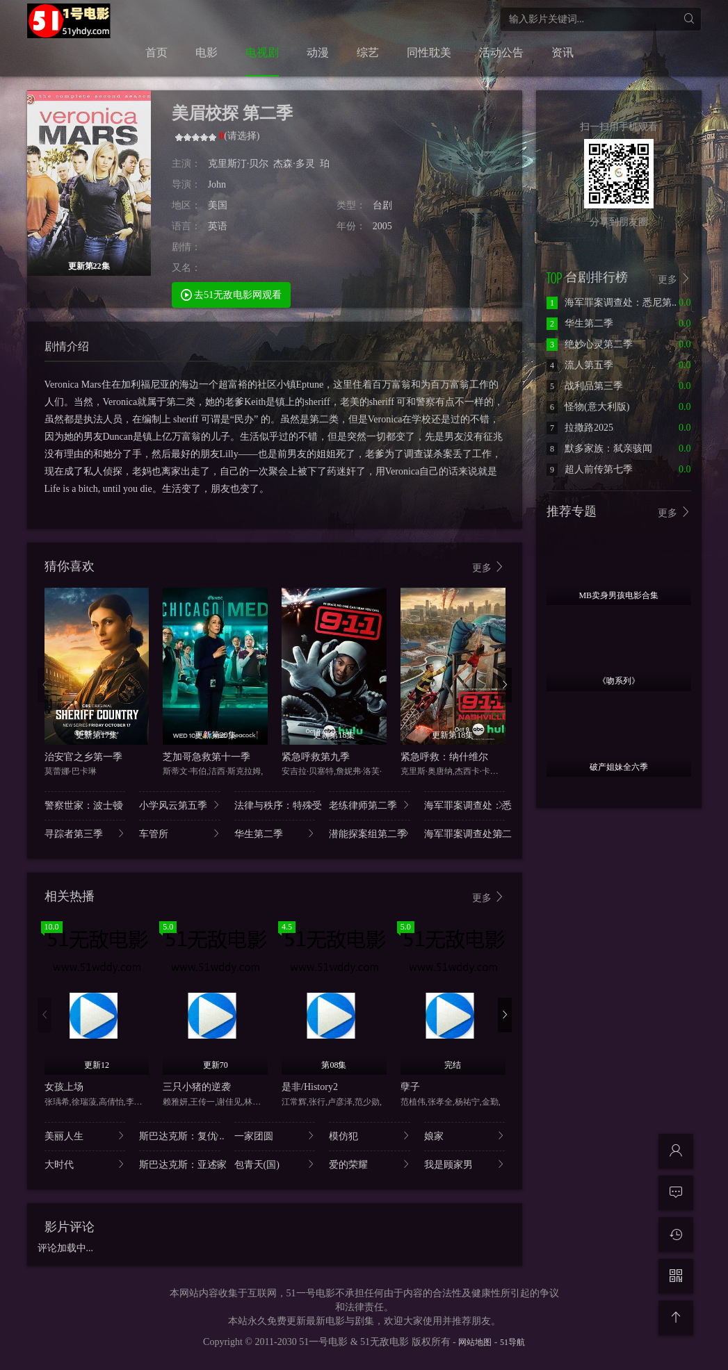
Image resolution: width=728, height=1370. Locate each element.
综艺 (368, 52)
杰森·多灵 (294, 163)
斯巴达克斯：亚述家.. (179, 1164)
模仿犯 (369, 1135)
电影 (206, 52)
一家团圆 (275, 1135)
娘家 (464, 1135)
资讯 (562, 52)
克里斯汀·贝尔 (238, 163)
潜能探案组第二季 (369, 833)
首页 (156, 52)
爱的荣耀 (369, 1164)
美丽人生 (85, 1135)
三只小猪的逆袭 (197, 1087)
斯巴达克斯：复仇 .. (179, 1135)
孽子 (410, 1087)
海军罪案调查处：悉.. (464, 805)
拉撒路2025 (580, 427)
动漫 (318, 52)
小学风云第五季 (179, 805)
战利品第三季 (585, 386)
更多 (488, 567)
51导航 (512, 1342)
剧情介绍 (67, 346)
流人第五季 (580, 365)
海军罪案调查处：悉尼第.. (612, 302)
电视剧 (262, 52)
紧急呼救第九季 (316, 757)
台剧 (382, 205)
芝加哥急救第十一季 (206, 757)
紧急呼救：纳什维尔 (444, 757)
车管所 (179, 833)
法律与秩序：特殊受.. (275, 805)
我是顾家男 (464, 1164)
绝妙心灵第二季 (590, 344)
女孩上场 (64, 1087)
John (217, 184)
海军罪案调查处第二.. (464, 833)
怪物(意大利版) (588, 407)
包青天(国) (275, 1164)
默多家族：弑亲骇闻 (599, 448)
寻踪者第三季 (85, 833)
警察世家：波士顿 (85, 805)
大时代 (85, 1164)
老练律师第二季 (369, 805)
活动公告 (501, 52)
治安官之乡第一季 (83, 757)
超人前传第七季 (590, 469)
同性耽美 (429, 52)
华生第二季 (275, 833)
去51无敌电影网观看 (231, 294)
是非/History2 (310, 1087)
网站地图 (475, 1342)
